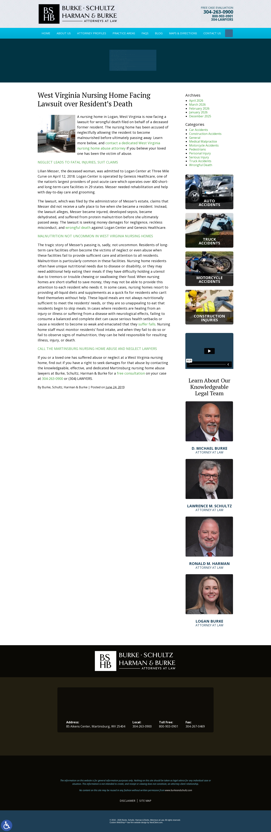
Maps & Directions (183, 33)
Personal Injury (200, 153)
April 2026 (196, 100)
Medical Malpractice (203, 141)
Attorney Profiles (91, 33)
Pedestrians (197, 149)
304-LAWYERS (222, 20)
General (194, 138)
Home (46, 33)
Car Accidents (198, 130)
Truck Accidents (200, 161)
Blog (159, 33)
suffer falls (146, 324)
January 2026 (198, 112)
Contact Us (212, 33)
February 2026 (199, 108)
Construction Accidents (205, 134)
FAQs (145, 33)
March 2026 (197, 104)
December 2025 (200, 116)
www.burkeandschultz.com (178, 790)
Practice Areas (124, 33)
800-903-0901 (222, 16)
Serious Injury (199, 157)
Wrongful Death (200, 165)
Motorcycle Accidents (204, 145)
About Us (64, 33)
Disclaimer (127, 800)
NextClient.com (156, 822)
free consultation (131, 373)
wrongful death (78, 227)
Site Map (145, 800)
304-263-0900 (218, 12)
